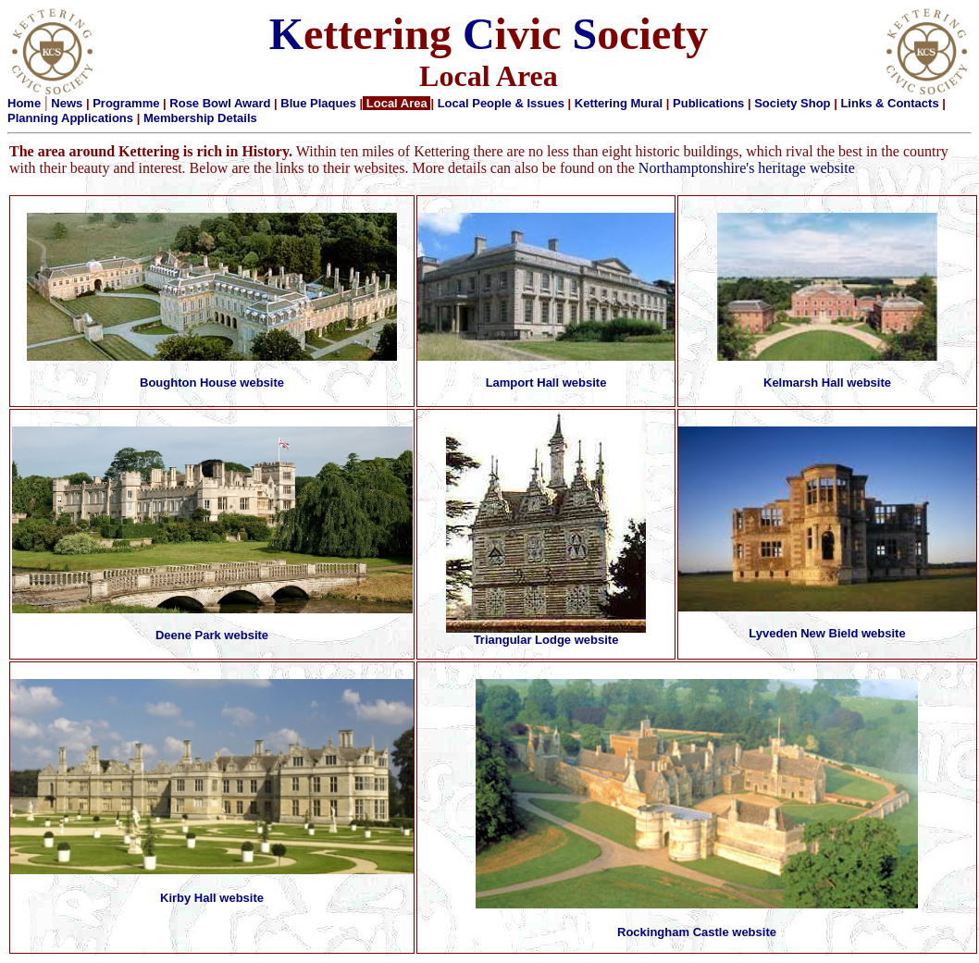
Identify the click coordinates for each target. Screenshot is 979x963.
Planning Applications (70, 118)
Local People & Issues (501, 103)
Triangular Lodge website (546, 640)
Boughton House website (212, 382)
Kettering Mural (619, 103)
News (66, 103)
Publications (708, 103)
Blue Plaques (318, 103)
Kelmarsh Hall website (827, 382)
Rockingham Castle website (696, 932)
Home (24, 103)
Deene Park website (211, 635)
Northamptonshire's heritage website (746, 168)
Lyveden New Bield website (827, 633)
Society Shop (792, 103)
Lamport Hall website (546, 382)
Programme (126, 103)
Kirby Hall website (212, 898)
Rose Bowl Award (219, 103)
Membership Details (200, 118)
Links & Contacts (889, 103)
